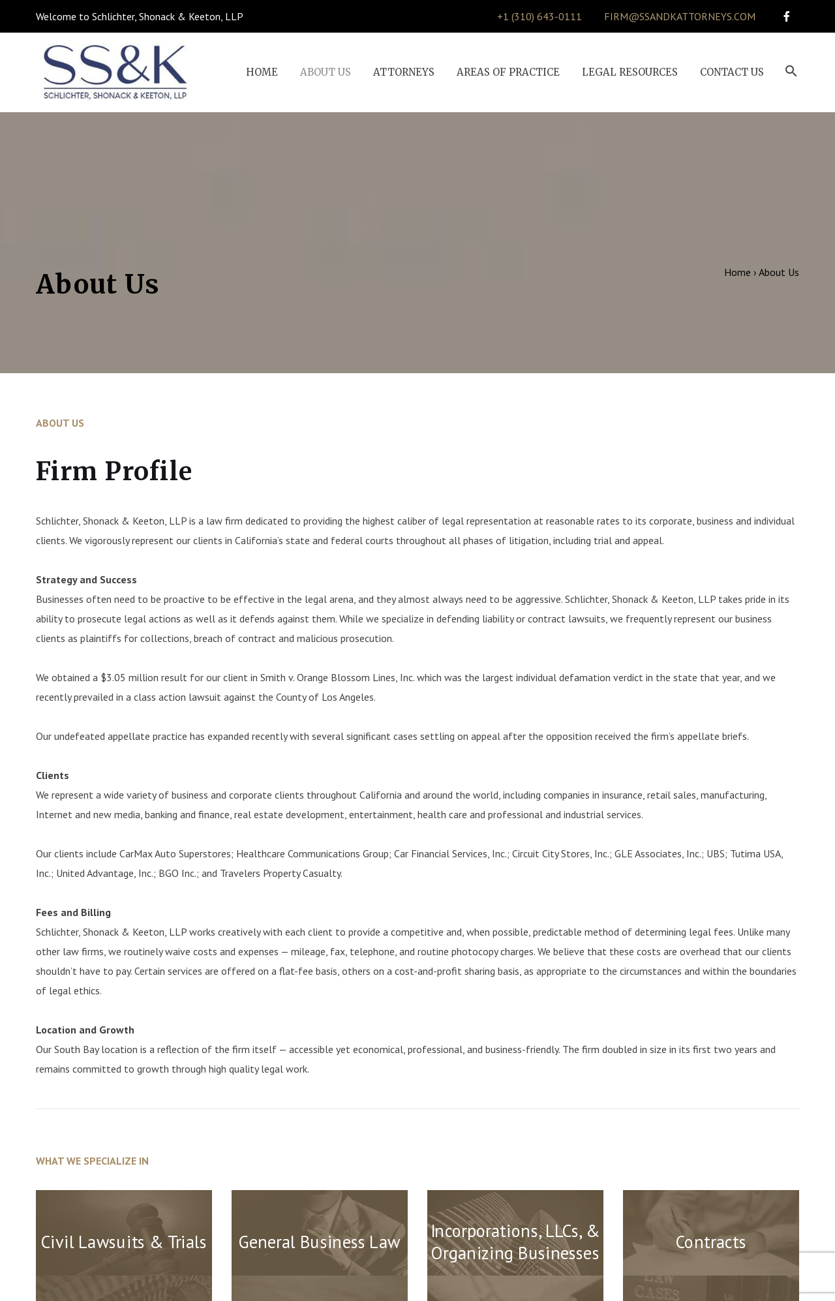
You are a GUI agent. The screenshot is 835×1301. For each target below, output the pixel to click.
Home (737, 272)
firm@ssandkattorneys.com (679, 16)
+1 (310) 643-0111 (539, 16)
